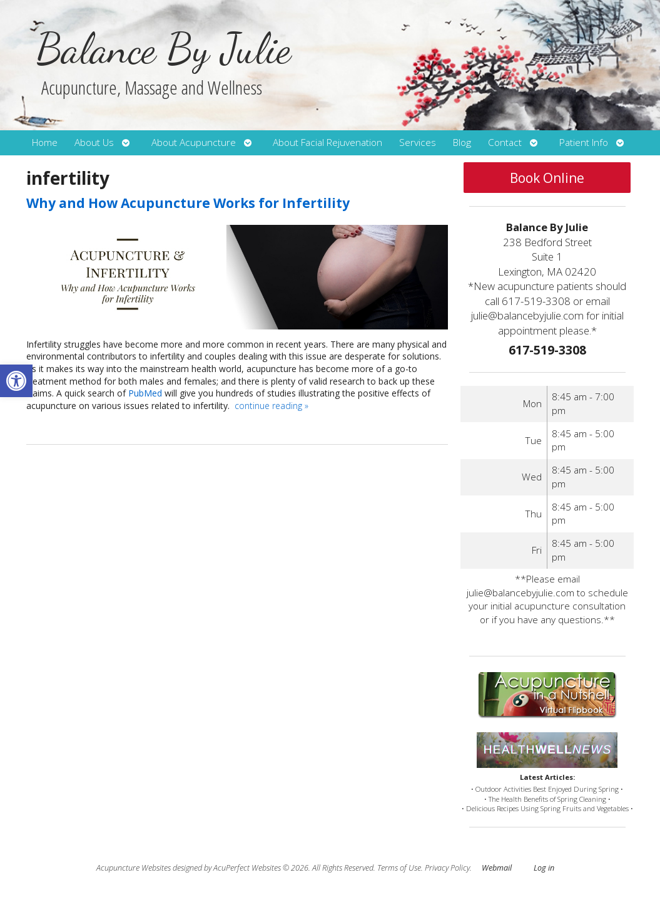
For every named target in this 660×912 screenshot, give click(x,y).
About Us (94, 142)
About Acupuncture (193, 142)
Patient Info (583, 142)
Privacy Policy (447, 868)
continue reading (271, 406)
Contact (505, 142)
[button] (16, 381)
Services (417, 142)
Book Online (547, 178)
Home (45, 142)
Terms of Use (399, 868)
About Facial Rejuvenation (327, 142)
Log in (544, 868)
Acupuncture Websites (133, 868)
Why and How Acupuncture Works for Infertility (188, 203)
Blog (462, 142)
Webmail (497, 868)
